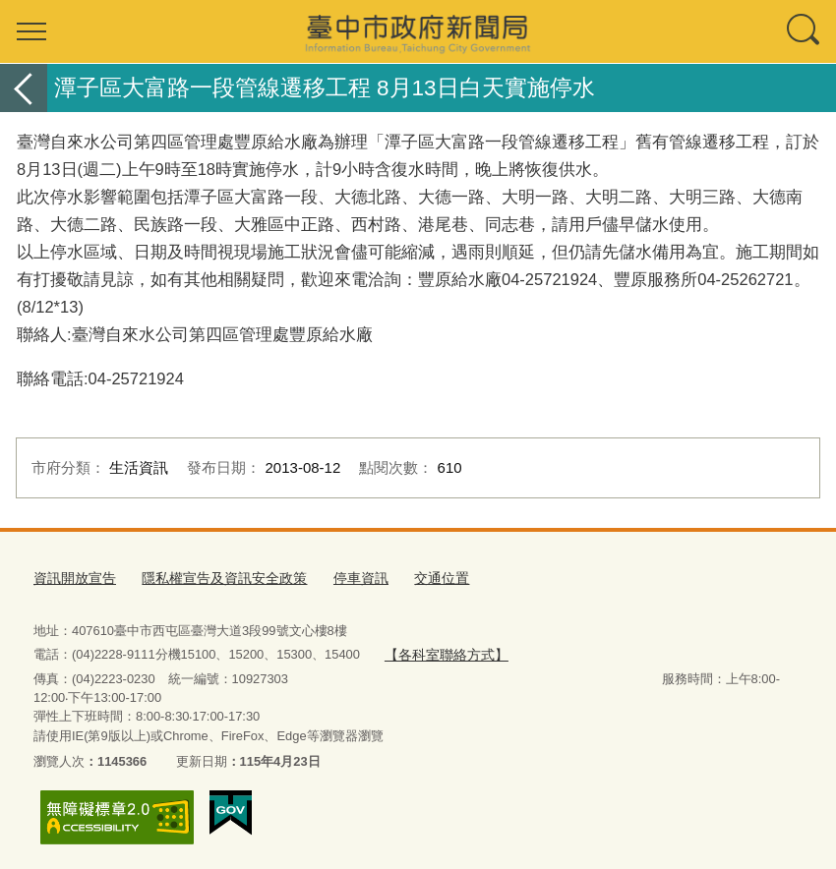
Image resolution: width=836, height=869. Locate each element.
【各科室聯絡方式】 (441, 651)
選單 (31, 31)
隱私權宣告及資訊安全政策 (212, 576)
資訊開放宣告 (71, 576)
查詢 (804, 31)
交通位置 (418, 576)
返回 (23, 88)
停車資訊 (341, 576)
